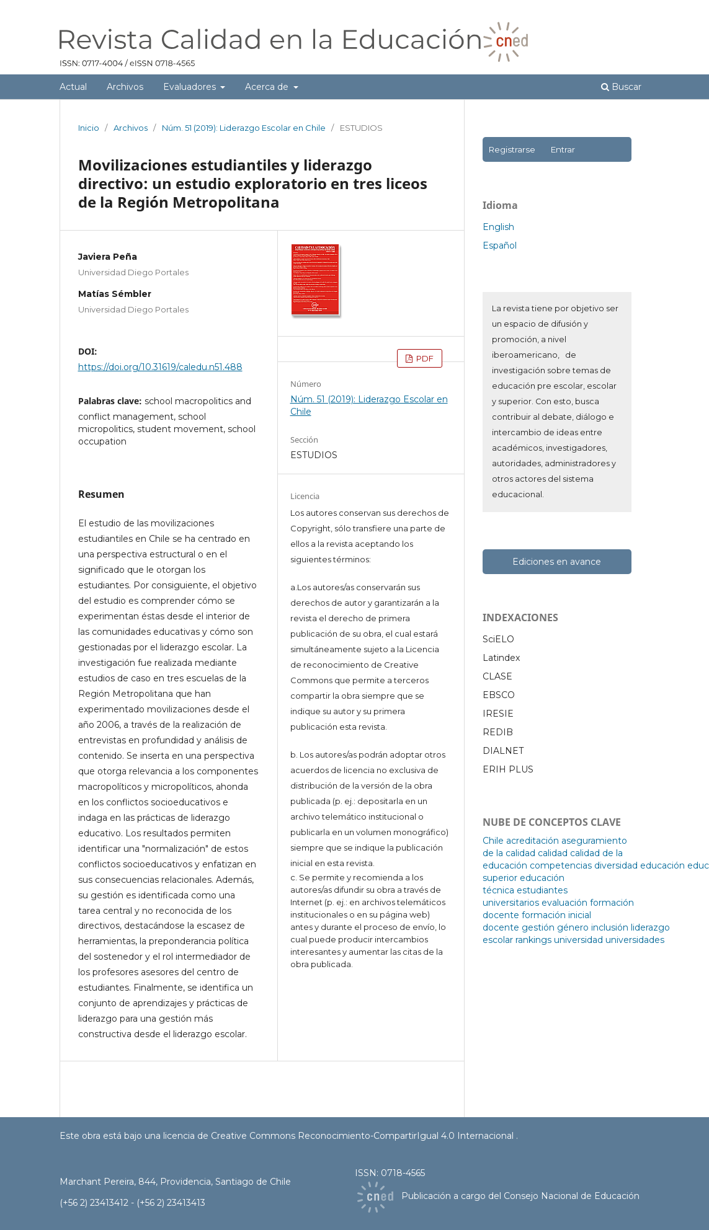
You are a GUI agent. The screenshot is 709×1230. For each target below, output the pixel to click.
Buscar (621, 86)
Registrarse (511, 149)
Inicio (88, 128)
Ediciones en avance (556, 561)
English (498, 226)
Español (500, 245)
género (573, 927)
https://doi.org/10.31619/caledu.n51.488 (160, 367)
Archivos (125, 86)
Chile (493, 840)
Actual (73, 86)
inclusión (609, 927)
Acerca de (268, 86)
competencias (561, 865)
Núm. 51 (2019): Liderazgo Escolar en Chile (244, 128)
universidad (578, 939)
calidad (553, 853)
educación (662, 865)
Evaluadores (190, 86)
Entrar (562, 149)
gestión (538, 927)
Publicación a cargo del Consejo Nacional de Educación (520, 1196)
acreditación (532, 840)
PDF (424, 358)
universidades (634, 939)
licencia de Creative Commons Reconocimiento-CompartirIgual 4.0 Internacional (339, 1135)
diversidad (616, 865)
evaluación (564, 902)
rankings (533, 939)
